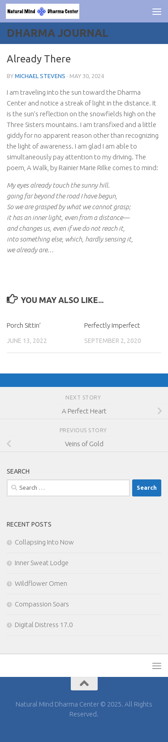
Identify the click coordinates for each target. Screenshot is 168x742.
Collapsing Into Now (44, 542)
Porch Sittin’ (24, 325)
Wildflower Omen (41, 583)
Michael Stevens (40, 76)
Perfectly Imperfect (112, 325)
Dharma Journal (57, 33)
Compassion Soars (42, 604)
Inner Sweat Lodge (42, 562)
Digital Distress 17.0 (44, 624)
